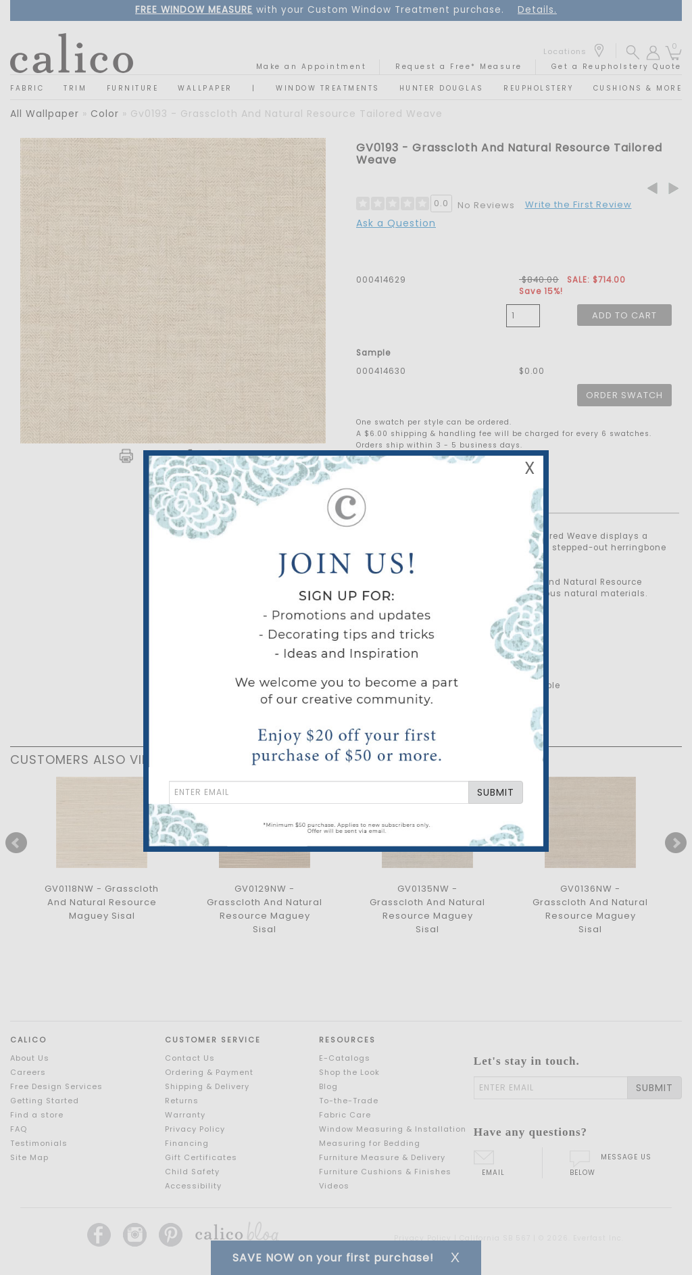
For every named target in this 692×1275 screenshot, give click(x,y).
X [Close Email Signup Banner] (529, 468)
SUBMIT (495, 792)
